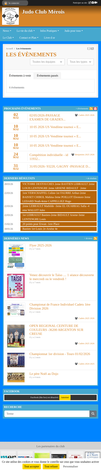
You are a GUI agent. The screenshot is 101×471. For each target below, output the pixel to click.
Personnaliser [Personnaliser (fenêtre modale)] (70, 466)
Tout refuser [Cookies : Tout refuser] (51, 466)
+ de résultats (91, 178)
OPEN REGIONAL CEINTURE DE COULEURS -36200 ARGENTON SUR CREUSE (56, 330)
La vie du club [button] (25, 30)
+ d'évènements (82, 109)
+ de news (88, 238)
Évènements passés (47, 75)
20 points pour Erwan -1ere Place (40, 223)
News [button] (6, 30)
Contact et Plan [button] (27, 37)
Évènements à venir (20, 75)
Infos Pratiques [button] (48, 30)
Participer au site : (85, 3)
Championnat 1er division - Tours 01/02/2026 (60, 354)
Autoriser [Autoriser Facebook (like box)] (65, 397)
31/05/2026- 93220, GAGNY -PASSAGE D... (60, 166)
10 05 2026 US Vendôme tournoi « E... (55, 127)
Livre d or (49, 37)
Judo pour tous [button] (73, 30)
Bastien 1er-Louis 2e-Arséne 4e (40, 228)
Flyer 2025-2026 (41, 245)
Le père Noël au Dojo (44, 374)
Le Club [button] (7, 37)
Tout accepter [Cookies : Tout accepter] (31, 466)
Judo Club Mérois (43, 12)
